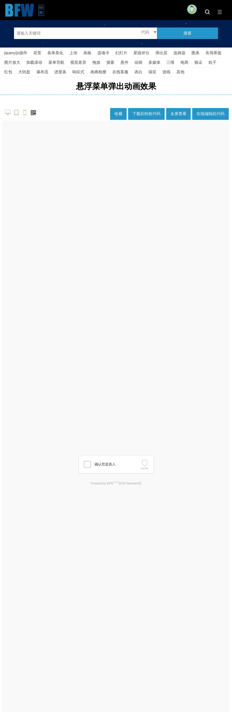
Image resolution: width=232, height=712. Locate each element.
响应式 (78, 72)
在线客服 (120, 72)
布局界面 (213, 53)
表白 (138, 72)
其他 (180, 72)
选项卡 (103, 53)
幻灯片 (121, 53)
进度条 (60, 72)
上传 (73, 53)
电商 (184, 62)
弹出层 (161, 53)
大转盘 (24, 72)
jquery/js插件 (15, 53)
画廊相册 (98, 72)
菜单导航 (56, 62)
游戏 (166, 72)
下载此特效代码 (146, 114)
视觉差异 (78, 62)
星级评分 (141, 53)
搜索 (110, 62)
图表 (195, 53)
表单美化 (55, 53)
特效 (41, 10)
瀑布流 (42, 72)
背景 (37, 53)
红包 (8, 72)
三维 (170, 62)
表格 (87, 53)
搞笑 (152, 72)
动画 (138, 62)
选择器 (179, 53)
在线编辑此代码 (210, 114)
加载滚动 (34, 62)
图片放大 (12, 62)
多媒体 (154, 62)
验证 (198, 62)
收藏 (118, 114)
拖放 (96, 62)
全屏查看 (178, 114)
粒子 (212, 62)
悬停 (124, 62)
